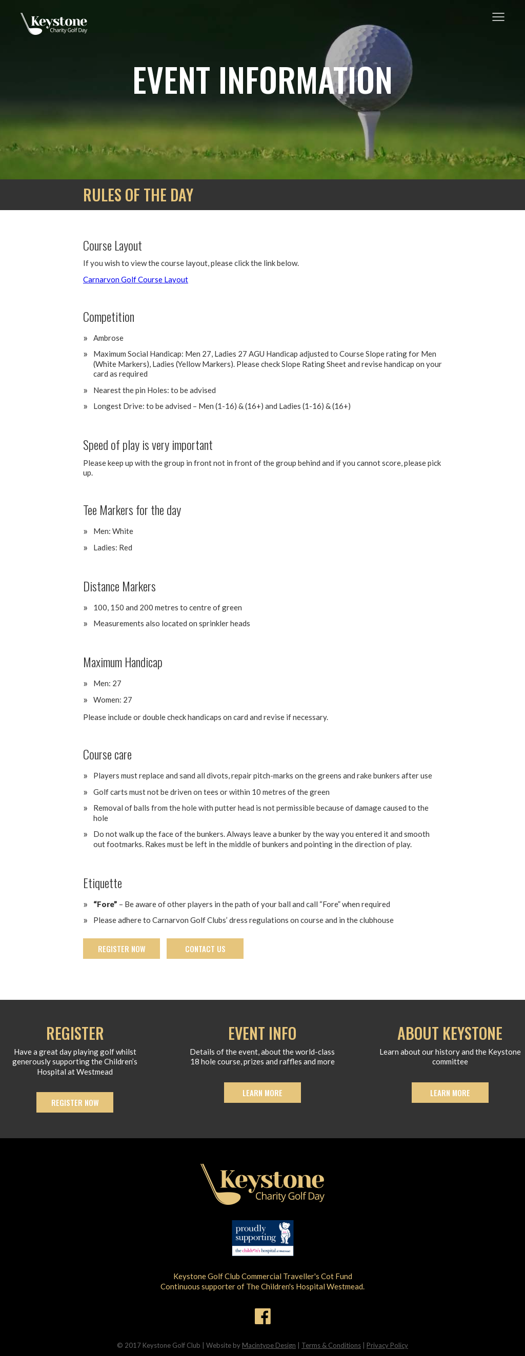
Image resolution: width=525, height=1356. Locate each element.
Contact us (205, 948)
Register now (122, 948)
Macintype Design (269, 1345)
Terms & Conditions (331, 1345)
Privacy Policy (387, 1345)
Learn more (262, 1092)
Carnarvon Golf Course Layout (135, 279)
